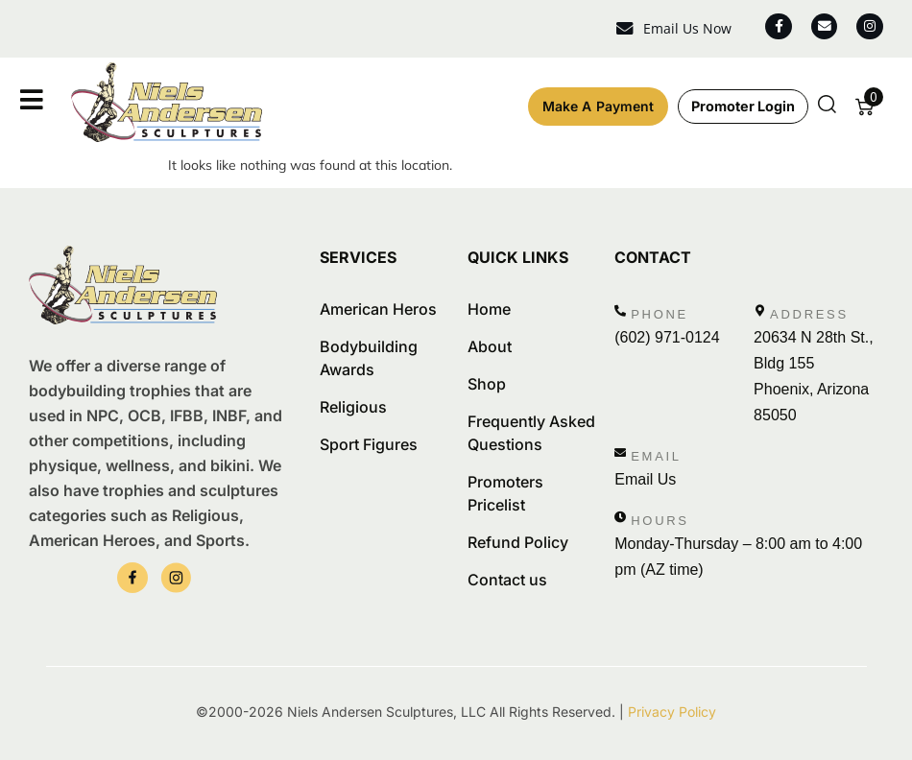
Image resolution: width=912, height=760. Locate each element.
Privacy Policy (672, 711)
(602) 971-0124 (666, 337)
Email (656, 456)
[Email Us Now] (619, 29)
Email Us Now (680, 28)
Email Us (645, 479)
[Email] (620, 453)
